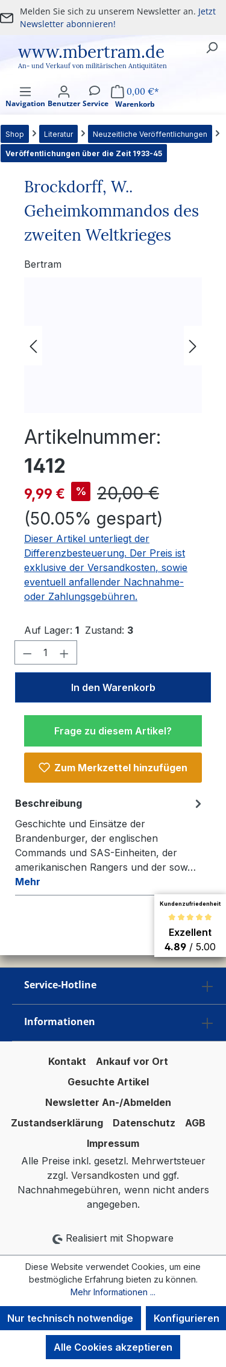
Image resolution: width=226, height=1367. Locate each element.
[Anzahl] (46, 652)
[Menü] (25, 107)
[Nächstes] (193, 345)
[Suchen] (211, 47)
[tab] (110, 842)
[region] (113, 345)
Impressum (113, 1143)
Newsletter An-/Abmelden (108, 1102)
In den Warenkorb (113, 687)
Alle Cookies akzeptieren (113, 1347)
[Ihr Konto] (63, 107)
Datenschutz (144, 1123)
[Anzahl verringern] (27, 652)
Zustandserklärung (57, 1123)
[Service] (95, 107)
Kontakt (67, 1061)
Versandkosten (105, 1175)
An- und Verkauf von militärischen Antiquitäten (92, 66)
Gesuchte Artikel (108, 1082)
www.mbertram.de (91, 52)
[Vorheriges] (33, 345)
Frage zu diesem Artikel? (113, 731)
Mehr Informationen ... (113, 1292)
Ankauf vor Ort (132, 1061)
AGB (195, 1123)
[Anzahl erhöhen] (64, 652)
